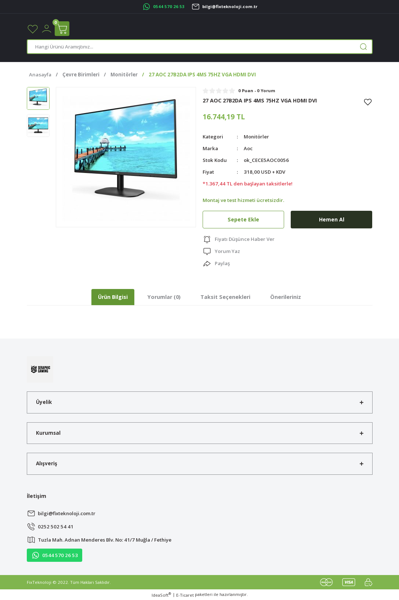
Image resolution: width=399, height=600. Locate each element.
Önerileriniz (285, 296)
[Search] (200, 46)
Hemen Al (331, 219)
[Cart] (62, 28)
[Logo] (40, 369)
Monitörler (256, 136)
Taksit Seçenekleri (225, 296)
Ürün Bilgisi (113, 296)
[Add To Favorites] (367, 101)
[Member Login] (46, 28)
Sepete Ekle (243, 219)
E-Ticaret (185, 595)
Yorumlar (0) (164, 296)
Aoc (248, 148)
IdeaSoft (161, 595)
